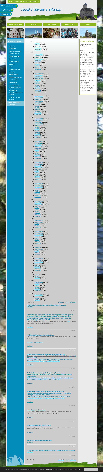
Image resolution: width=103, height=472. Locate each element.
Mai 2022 (37, 130)
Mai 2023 (37, 107)
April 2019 (37, 192)
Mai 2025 (37, 64)
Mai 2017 (37, 225)
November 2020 (39, 164)
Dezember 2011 (39, 295)
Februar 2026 (38, 48)
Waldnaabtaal (4, 14)
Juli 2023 (37, 104)
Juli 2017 (37, 224)
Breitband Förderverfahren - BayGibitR (16, 93)
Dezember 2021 (39, 141)
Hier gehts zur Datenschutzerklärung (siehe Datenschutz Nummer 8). (62, 469)
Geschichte (11, 64)
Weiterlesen (30, 306)
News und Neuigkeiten (15, 102)
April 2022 (37, 132)
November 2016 (39, 233)
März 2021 (37, 155)
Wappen (11, 66)
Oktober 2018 (38, 203)
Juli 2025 (37, 62)
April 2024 (37, 86)
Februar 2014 (38, 268)
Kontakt (20, 1)
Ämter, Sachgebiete (14, 79)
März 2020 (37, 177)
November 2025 (39, 55)
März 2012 (37, 289)
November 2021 (39, 143)
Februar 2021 (38, 156)
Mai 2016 (37, 240)
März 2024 (37, 88)
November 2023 (39, 97)
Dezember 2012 (39, 282)
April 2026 (37, 44)
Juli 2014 (37, 263)
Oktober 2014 (38, 260)
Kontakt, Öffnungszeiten (15, 56)
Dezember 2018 (39, 201)
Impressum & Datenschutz (31, 1)
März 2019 (37, 193)
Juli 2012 (37, 284)
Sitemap (15, 1)
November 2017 (39, 220)
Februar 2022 (38, 135)
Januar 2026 (38, 49)
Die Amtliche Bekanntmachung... (35, 342)
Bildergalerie (12, 72)
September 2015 (39, 249)
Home (10, 1)
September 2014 (39, 262)
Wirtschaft (33, 24)
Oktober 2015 (38, 247)
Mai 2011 (37, 298)
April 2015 (37, 252)
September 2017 (39, 222)
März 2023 (37, 111)
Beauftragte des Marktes (15, 51)
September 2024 (39, 78)
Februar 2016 (38, 243)
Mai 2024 (37, 85)
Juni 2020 (37, 172)
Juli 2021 (37, 150)
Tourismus (87, 24)
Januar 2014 (38, 270)
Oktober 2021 (38, 145)
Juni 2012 (37, 285)
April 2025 (37, 65)
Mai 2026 (37, 43)
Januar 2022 (38, 137)
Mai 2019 (37, 190)
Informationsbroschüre (14, 69)
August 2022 (38, 125)
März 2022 (37, 134)
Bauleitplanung (12, 48)
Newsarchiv (13, 104)
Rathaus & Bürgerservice (15, 24)
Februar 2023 (38, 113)
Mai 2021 (37, 153)
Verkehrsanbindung (14, 61)
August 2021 (38, 148)
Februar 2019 (38, 195)
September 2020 (39, 167)
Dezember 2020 (39, 162)
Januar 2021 (38, 158)
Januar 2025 (38, 69)
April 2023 (37, 109)
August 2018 (38, 206)
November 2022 (39, 120)
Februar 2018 (38, 214)
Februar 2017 (38, 227)
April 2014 (37, 265)
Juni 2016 (37, 238)
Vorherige (60, 302)
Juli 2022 (37, 127)
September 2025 (39, 59)
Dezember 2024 (39, 73)
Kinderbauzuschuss (14, 53)
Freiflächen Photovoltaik (15, 97)
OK (91, 469)
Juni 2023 (37, 106)
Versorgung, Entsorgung (15, 87)
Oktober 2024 (38, 76)
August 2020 (38, 169)
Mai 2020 (37, 174)
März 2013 (37, 278)
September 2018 (39, 204)
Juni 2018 (37, 209)
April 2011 (37, 300)
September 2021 (39, 146)
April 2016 (37, 241)
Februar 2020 (38, 179)
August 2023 (38, 102)
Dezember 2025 (39, 54)
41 (71, 302)
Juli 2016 (37, 236)
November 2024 (39, 75)
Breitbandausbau (13, 90)
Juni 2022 (37, 129)
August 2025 (38, 60)
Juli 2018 (37, 208)
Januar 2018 (38, 216)
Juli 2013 (37, 274)
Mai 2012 (37, 287)
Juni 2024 (37, 83)
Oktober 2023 (38, 99)
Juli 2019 (37, 188)
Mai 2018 (37, 211)
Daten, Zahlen (12, 59)
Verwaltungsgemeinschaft (15, 77)
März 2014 (37, 267)
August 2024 (38, 80)
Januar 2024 (38, 91)
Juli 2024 (37, 81)
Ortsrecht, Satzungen (14, 85)
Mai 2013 (37, 276)
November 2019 (39, 185)
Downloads (11, 99)
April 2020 (37, 176)
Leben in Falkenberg (51, 24)
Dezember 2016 (39, 231)
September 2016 (39, 235)
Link (69, 321)
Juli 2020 (37, 171)
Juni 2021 (37, 151)
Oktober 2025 (38, 57)
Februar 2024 (38, 90)
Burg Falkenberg (5, 10)
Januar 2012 (38, 290)
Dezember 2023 (39, 96)
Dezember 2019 (39, 183)
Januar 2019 (38, 197)
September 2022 (39, 123)
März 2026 (37, 46)
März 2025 (37, 67)
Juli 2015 (37, 251)
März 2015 (37, 254)
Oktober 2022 (38, 122)
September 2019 (39, 187)
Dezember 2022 (39, 118)
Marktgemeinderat (13, 74)
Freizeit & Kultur (69, 24)
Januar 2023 (38, 114)
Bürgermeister (12, 46)
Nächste (74, 302)
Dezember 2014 (39, 258)
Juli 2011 (37, 296)
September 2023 (39, 101)
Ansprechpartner (13, 82)
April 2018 (37, 213)
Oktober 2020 (38, 166)
